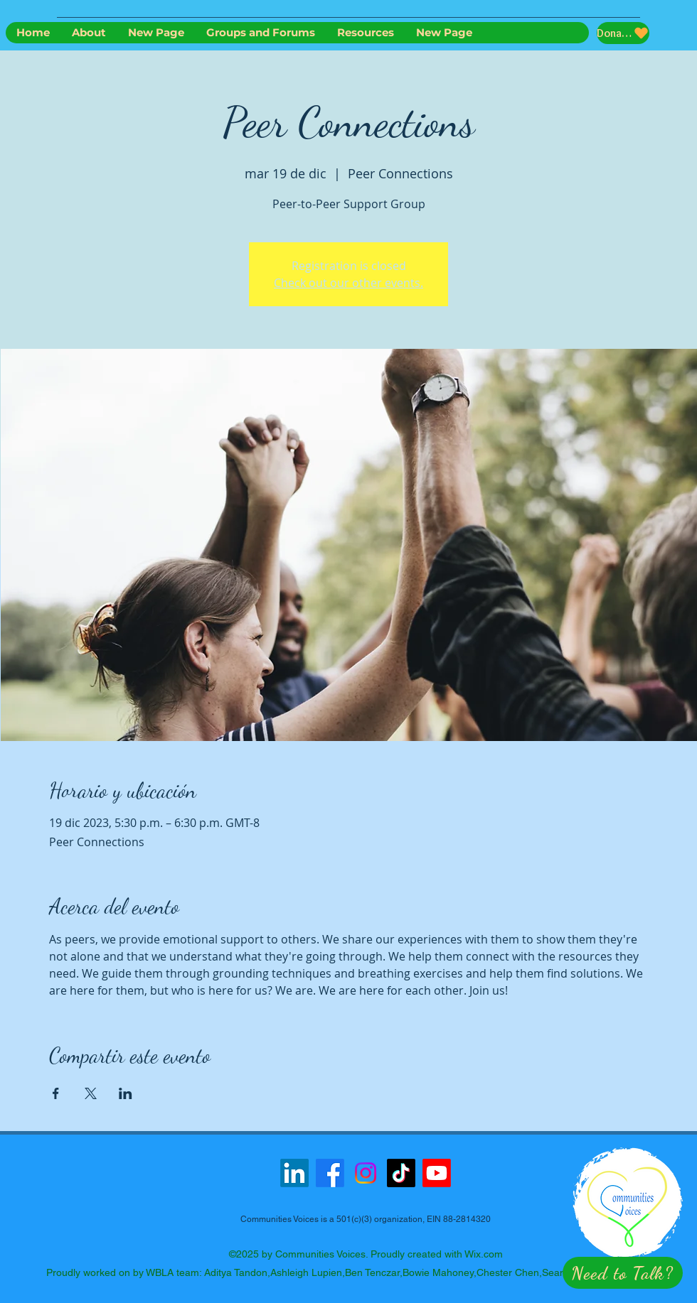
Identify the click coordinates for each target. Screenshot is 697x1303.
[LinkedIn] (294, 1173)
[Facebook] (330, 1173)
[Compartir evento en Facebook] (56, 1093)
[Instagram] (365, 1173)
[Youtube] (436, 1173)
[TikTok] (401, 1173)
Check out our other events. (348, 283)
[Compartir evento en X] (90, 1093)
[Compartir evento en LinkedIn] (125, 1093)
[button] (623, 1273)
